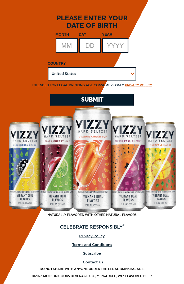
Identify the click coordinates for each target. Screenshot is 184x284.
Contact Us (93, 262)
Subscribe (92, 253)
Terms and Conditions (92, 245)
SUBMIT (92, 99)
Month (62, 34)
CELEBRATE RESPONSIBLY (92, 227)
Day (82, 34)
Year (107, 34)
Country (57, 63)
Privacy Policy (138, 85)
